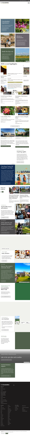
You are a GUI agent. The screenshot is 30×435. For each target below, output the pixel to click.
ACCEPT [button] (7, 433)
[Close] (23, 65)
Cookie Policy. (2, 431)
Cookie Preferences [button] (3, 433)
